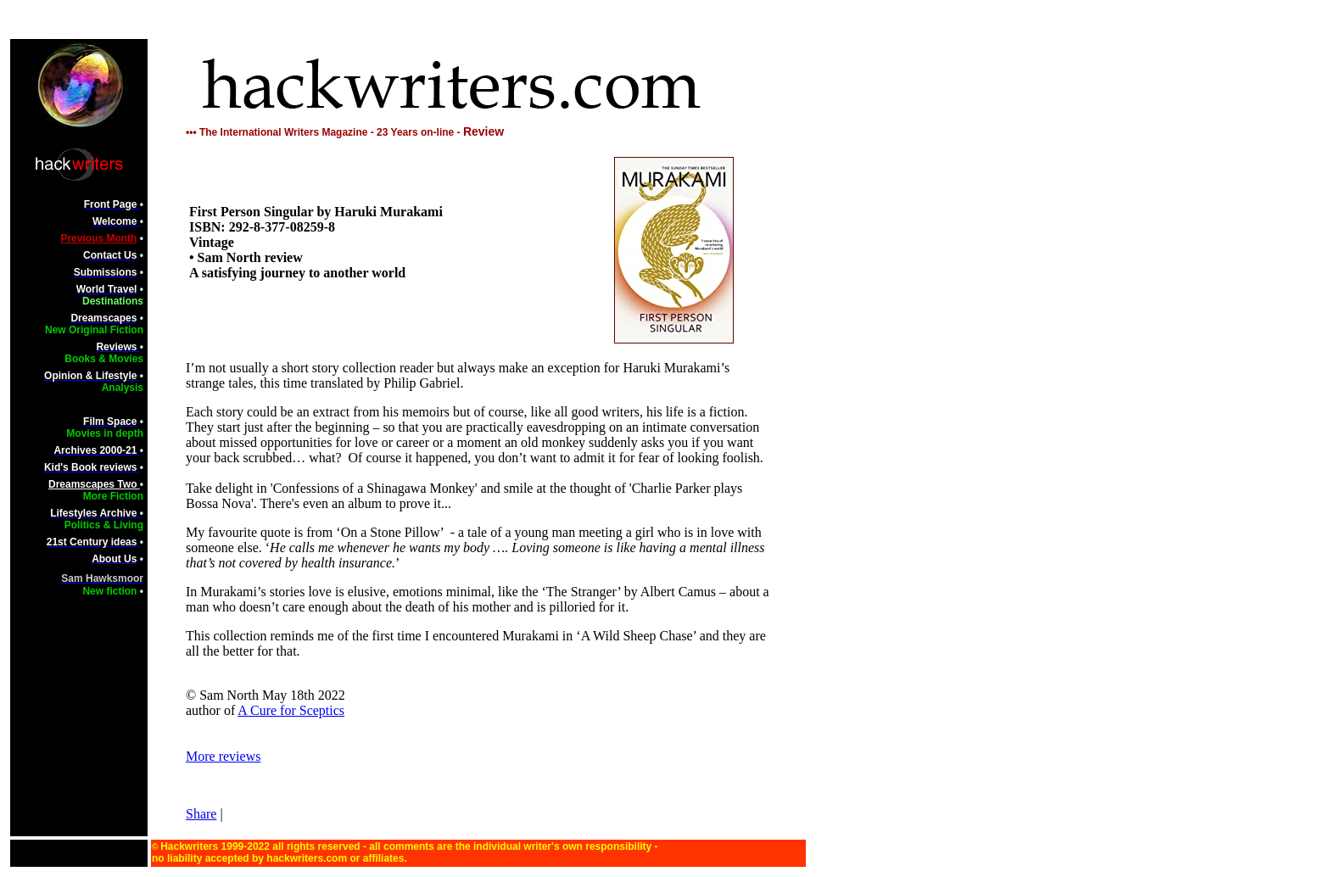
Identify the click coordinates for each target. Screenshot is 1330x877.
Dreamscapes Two (94, 484)
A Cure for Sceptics (291, 710)
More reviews (223, 756)
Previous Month (98, 238)
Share (201, 814)
